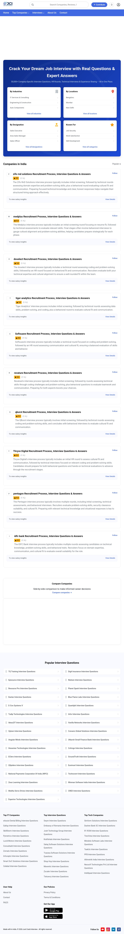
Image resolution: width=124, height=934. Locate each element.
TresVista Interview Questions (96, 836)
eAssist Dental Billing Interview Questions (20, 821)
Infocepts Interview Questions (15, 856)
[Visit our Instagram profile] (108, 929)
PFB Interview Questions (94, 854)
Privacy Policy (49, 892)
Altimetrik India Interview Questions (99, 860)
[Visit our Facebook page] (119, 929)
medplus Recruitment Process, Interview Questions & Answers (47, 216)
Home (6, 12)
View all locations (90, 114)
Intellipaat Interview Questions (97, 873)
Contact (63, 12)
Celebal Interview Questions (15, 866)
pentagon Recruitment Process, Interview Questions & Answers (47, 493)
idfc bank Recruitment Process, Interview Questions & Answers (48, 536)
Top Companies (20, 12)
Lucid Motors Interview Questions (17, 841)
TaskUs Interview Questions (96, 849)
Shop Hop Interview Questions (56, 861)
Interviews (38, 12)
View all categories (90, 147)
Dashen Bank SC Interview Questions (99, 826)
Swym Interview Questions (55, 821)
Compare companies (62, 592)
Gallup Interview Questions (14, 826)
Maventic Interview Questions (56, 866)
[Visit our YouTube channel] (103, 929)
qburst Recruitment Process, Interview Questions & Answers (48, 412)
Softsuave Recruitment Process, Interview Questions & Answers (50, 333)
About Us (51, 12)
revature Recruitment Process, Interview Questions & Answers (48, 372)
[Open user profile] (118, 4)
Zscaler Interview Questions (55, 871)
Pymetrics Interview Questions (16, 836)
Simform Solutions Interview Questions (100, 821)
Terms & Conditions (52, 897)
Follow (114, 173)
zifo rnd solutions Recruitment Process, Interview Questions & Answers (52, 174)
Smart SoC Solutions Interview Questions (20, 861)
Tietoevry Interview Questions (56, 876)
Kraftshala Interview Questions (56, 839)
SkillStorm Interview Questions (16, 831)
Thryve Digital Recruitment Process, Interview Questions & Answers (50, 451)
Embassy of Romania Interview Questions (61, 826)
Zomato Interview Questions (15, 851)
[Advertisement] (62, 36)
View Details (110, 199)
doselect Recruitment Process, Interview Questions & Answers (48, 259)
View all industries (34, 114)
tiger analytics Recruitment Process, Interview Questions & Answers (53, 298)
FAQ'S (5, 902)
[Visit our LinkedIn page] (113, 929)
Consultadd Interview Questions (16, 846)
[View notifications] (111, 4)
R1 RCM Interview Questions (96, 831)
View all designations (34, 147)
